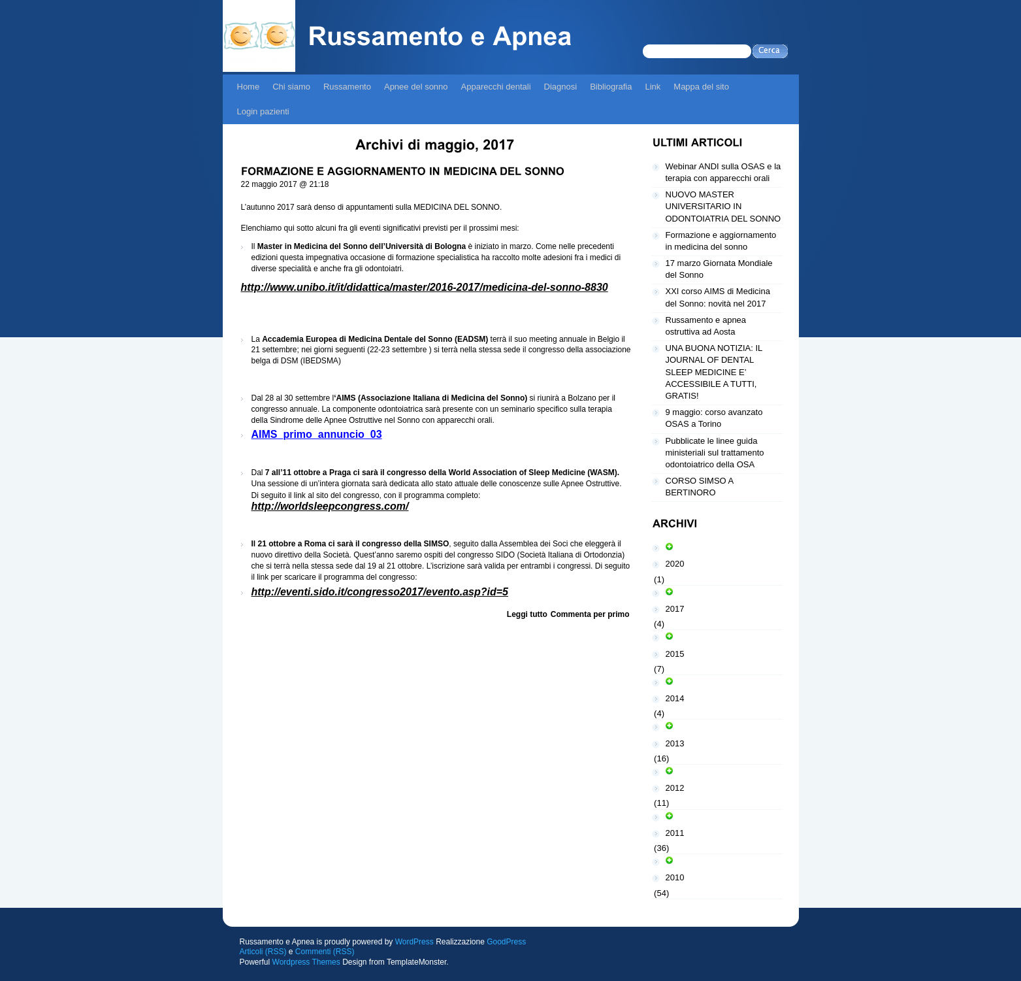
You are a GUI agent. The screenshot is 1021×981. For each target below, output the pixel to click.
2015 (675, 654)
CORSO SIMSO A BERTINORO (700, 486)
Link (652, 86)
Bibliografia (611, 86)
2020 (675, 564)
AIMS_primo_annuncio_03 (316, 434)
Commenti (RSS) (325, 951)
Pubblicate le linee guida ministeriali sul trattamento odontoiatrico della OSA (715, 452)
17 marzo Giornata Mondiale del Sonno (719, 269)
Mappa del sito (701, 86)
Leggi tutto (527, 614)
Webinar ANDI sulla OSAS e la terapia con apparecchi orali (723, 172)
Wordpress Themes (306, 962)
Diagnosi (560, 86)
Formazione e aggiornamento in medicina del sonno (721, 241)
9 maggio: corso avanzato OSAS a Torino (714, 418)
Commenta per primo (590, 614)
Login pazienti (263, 111)
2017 (675, 609)
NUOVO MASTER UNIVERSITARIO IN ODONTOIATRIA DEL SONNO (723, 206)
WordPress (414, 941)
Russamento (347, 86)
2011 (675, 833)
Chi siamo (291, 86)
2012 (675, 788)
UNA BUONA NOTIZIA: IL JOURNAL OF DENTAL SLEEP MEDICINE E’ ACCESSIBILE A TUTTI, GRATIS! (714, 372)
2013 (675, 743)
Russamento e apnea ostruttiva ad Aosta (706, 326)
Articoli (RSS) (263, 951)
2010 (675, 877)
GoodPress (506, 941)
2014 (675, 698)
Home (248, 86)
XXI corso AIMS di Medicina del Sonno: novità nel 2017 (718, 297)
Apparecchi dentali (496, 86)
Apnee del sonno (416, 86)
